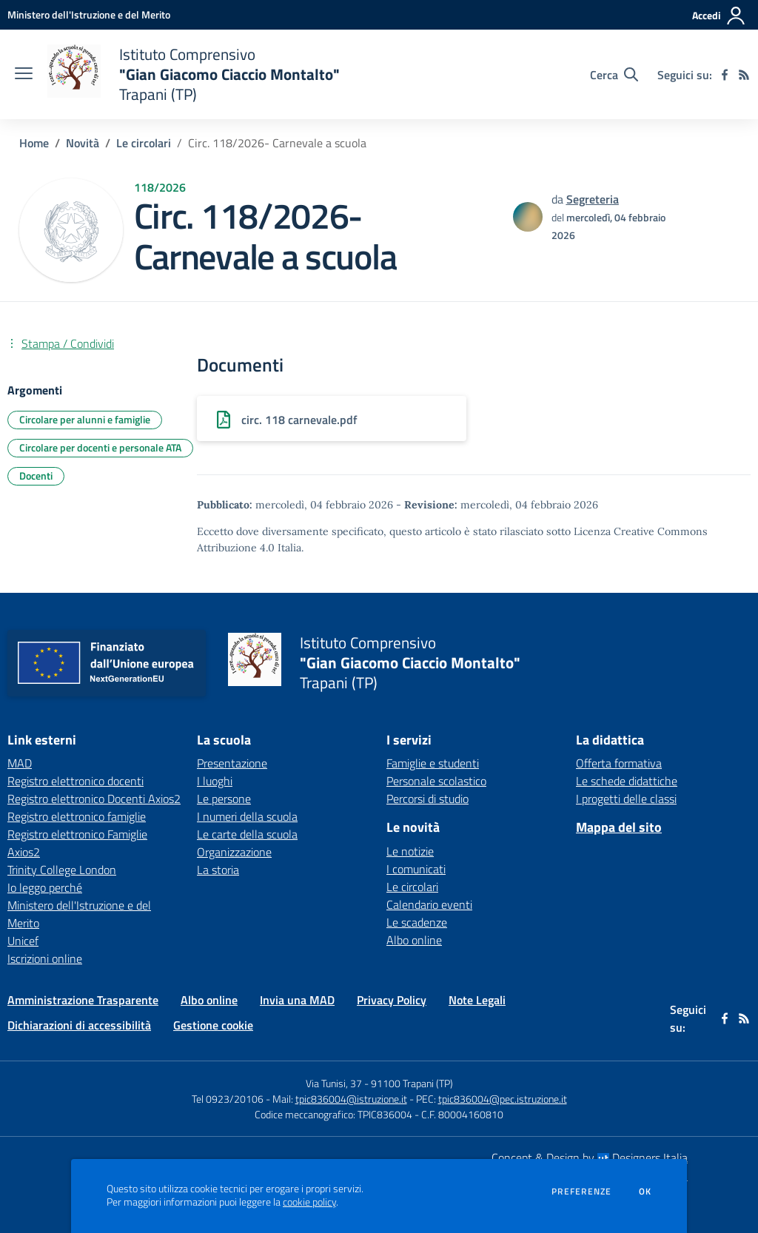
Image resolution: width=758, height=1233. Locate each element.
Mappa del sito (619, 827)
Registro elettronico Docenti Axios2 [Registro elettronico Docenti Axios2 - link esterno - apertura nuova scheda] (94, 798)
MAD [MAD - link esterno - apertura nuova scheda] (19, 763)
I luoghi (214, 781)
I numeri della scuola (247, 816)
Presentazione (232, 763)
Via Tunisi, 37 (334, 1083)
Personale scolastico (436, 781)
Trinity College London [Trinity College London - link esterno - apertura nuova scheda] (61, 869)
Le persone (224, 798)
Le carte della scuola (247, 834)
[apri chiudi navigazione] (24, 75)
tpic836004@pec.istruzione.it (502, 1098)
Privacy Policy (391, 1000)
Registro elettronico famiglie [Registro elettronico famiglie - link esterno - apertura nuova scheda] (76, 816)
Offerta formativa (619, 763)
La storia (218, 869)
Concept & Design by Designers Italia (590, 1157)
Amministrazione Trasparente (82, 1000)
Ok (645, 1191)
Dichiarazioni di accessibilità (79, 1025)
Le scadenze (416, 922)
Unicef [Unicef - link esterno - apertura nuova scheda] (22, 941)
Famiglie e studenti (432, 763)
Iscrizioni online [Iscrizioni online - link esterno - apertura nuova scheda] (44, 958)
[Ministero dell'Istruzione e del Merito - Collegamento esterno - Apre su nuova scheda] (88, 14)
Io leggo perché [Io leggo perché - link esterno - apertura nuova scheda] (44, 887)
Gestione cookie (213, 1025)
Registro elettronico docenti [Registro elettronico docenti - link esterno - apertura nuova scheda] (75, 781)
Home (34, 143)
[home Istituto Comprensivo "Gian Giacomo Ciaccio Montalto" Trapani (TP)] (193, 74)
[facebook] (724, 74)
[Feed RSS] (744, 74)
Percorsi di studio (427, 798)
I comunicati (416, 869)
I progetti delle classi (626, 798)
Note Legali (477, 1000)
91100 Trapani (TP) (412, 1083)
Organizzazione (234, 852)
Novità (82, 143)
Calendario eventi (429, 904)
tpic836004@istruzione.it (351, 1098)
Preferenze (581, 1191)
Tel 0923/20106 (228, 1098)
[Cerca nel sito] (614, 74)
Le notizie (410, 851)
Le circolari (143, 143)
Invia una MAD (297, 1000)
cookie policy (309, 1202)
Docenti (36, 475)
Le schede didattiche (626, 781)
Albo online (414, 940)
